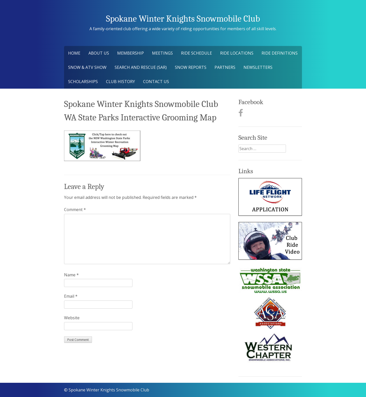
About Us (98, 53)
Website (72, 318)
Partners (225, 67)
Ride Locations (236, 53)
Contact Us (156, 81)
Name (71, 275)
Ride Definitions (280, 53)
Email (71, 296)
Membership (130, 53)
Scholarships (83, 81)
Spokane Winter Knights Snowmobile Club (183, 18)
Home (74, 53)
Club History (120, 81)
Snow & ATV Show (87, 67)
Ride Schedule (196, 53)
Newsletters (257, 67)
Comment (75, 209)
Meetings (162, 53)
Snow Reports (190, 67)
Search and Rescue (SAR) (141, 67)
